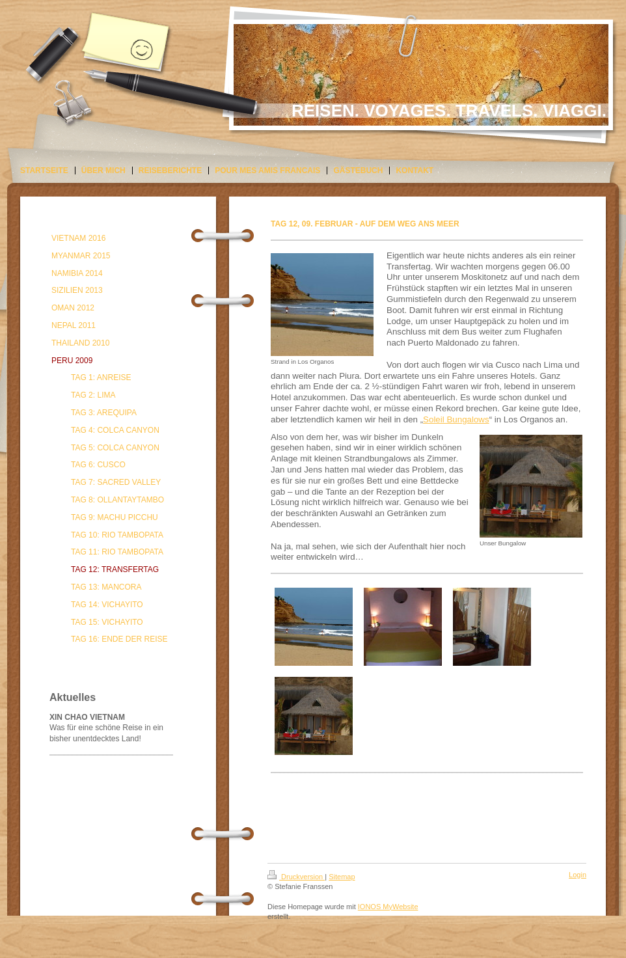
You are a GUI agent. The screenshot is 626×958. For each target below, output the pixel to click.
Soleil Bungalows (456, 419)
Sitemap (342, 877)
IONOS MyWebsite (388, 906)
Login (577, 875)
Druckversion (296, 877)
